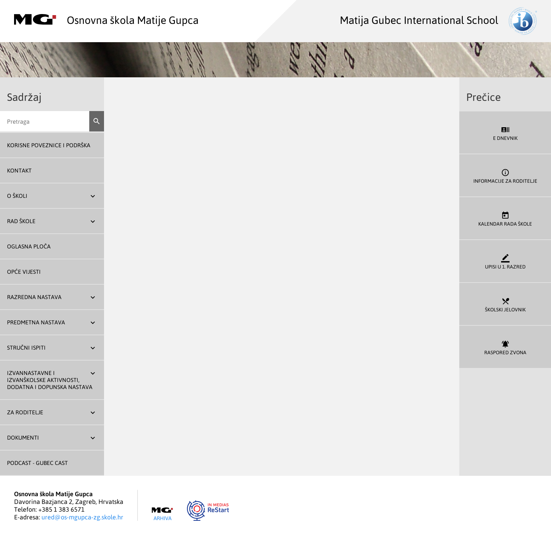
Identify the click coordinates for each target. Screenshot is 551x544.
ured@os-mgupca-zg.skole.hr (82, 517)
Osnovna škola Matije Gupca (106, 19)
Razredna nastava (34, 296)
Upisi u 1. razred (505, 261)
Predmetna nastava (36, 322)
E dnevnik (505, 132)
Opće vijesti (24, 271)
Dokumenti (23, 437)
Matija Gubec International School (438, 19)
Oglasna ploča (29, 246)
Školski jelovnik (505, 304)
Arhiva (162, 514)
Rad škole (21, 221)
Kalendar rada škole (505, 218)
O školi (17, 195)
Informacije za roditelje (505, 175)
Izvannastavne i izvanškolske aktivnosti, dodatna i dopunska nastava (49, 379)
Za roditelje (25, 412)
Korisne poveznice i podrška (48, 145)
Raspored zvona (505, 347)
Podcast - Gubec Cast (37, 462)
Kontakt (19, 170)
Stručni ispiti (26, 347)
